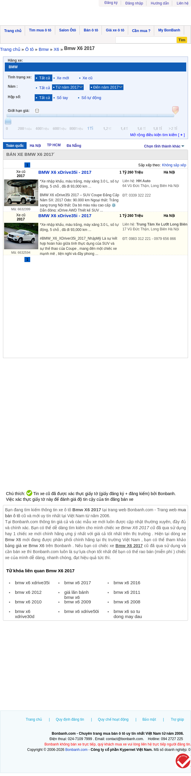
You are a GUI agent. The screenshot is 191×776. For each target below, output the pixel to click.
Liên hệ (183, 3)
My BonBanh (169, 30)
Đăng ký (111, 3)
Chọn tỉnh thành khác (164, 145)
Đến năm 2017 (106, 87)
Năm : (13, 86)
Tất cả (44, 78)
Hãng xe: (15, 60)
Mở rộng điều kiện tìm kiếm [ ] (157, 135)
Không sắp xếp (174, 165)
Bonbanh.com (76, 750)
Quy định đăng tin (70, 719)
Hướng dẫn (160, 3)
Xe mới (63, 78)
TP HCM (54, 145)
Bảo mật (149, 719)
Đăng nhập (134, 3)
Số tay (62, 97)
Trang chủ (34, 719)
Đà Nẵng (74, 146)
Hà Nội (35, 146)
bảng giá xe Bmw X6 (25, 545)
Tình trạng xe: (20, 77)
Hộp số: (14, 97)
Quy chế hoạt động (113, 719)
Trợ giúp (177, 719)
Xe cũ (87, 78)
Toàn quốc (15, 146)
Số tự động (91, 97)
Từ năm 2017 (67, 87)
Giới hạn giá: (19, 111)
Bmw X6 (13, 539)
